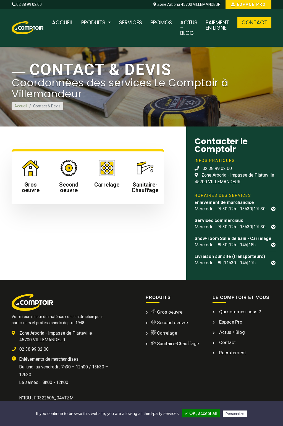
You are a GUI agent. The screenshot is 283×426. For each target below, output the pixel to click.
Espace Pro (248, 4)
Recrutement (232, 352)
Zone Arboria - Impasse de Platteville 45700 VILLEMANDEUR (234, 178)
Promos (161, 22)
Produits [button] (94, 22)
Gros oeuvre (166, 312)
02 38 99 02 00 (27, 4)
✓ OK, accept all (201, 413)
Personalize (235, 414)
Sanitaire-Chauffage (175, 343)
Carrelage (164, 333)
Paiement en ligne (217, 25)
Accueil (62, 22)
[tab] (31, 177)
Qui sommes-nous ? (239, 311)
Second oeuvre (169, 322)
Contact (254, 22)
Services (130, 22)
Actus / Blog (231, 332)
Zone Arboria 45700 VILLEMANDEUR (187, 4)
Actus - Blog (188, 28)
